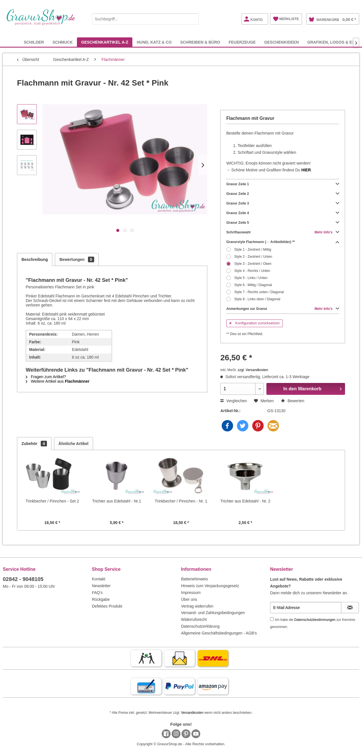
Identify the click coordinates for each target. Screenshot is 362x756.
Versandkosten (192, 713)
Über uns (189, 599)
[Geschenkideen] (281, 42)
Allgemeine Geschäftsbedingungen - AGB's (219, 633)
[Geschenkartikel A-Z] (104, 42)
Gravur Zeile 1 (282, 184)
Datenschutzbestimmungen (314, 620)
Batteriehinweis (194, 579)
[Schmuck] (62, 42)
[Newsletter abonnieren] (350, 607)
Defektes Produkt (107, 606)
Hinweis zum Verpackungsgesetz (210, 585)
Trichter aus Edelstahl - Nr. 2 (245, 501)
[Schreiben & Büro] (200, 42)
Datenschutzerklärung (200, 626)
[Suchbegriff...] (145, 19)
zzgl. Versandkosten (253, 370)
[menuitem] (145, 18)
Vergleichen (233, 401)
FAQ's (97, 592)
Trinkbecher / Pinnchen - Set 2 (52, 501)
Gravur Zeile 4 (282, 213)
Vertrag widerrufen (197, 606)
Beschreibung (34, 259)
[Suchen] (193, 19)
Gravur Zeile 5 (282, 222)
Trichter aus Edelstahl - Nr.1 (116, 501)
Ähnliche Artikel (74, 443)
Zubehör (34, 443)
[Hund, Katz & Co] (154, 42)
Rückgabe (101, 599)
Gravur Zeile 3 (282, 203)
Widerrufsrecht (194, 619)
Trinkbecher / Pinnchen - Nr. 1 (181, 501)
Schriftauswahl (282, 232)
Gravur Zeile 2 (282, 193)
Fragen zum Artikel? (46, 376)
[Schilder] (34, 42)
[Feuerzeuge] (242, 42)
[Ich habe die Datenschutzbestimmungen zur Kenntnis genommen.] (272, 619)
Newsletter (101, 585)
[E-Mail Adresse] (305, 607)
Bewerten (292, 401)
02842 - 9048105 (23, 579)
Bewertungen (76, 259)
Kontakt (98, 579)
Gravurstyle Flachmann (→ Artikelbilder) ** (282, 241)
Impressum (191, 592)
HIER (306, 170)
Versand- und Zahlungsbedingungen (213, 612)
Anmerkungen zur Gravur (282, 308)
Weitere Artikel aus (57, 381)
